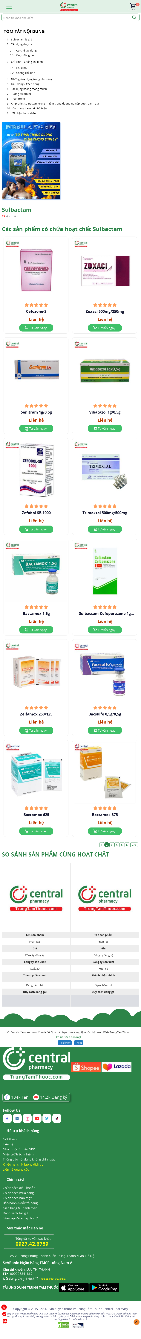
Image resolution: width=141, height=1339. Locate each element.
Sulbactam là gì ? (21, 39)
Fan (16, 1097)
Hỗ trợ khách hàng (23, 1131)
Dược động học (25, 55)
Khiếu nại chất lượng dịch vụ (23, 1164)
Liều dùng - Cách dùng (25, 84)
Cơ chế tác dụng (26, 50)
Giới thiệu (10, 1139)
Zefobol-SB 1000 (36, 512)
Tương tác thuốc (21, 94)
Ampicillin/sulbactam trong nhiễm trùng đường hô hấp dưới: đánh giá (55, 103)
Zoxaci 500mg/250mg (105, 311)
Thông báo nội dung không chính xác (29, 1159)
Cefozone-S (36, 311)
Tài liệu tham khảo (24, 113)
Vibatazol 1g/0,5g (104, 412)
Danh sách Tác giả (15, 1213)
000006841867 (18, 1274)
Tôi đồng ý (64, 1042)
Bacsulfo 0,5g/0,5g (104, 714)
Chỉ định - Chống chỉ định (27, 61)
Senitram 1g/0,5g (36, 412)
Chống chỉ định (25, 73)
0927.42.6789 (32, 1243)
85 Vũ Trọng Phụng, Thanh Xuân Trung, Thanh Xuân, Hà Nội (52, 1256)
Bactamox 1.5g (36, 613)
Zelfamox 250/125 (36, 714)
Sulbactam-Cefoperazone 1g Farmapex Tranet (105, 613)
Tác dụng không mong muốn (29, 89)
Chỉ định (21, 68)
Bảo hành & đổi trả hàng (20, 1203)
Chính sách (16, 1180)
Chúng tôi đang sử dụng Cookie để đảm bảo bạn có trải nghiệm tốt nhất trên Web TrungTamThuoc (68, 1035)
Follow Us (11, 1110)
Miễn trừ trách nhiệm (18, 1154)
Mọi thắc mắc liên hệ (25, 1228)
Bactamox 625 (36, 814)
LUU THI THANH (26, 1269)
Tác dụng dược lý (22, 44)
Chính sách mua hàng (18, 1193)
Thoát (78, 1042)
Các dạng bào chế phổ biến (30, 108)
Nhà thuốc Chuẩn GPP (19, 1149)
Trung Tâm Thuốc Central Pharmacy (102, 1309)
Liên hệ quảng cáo (16, 1169)
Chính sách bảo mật (68, 1037)
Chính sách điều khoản (19, 1188)
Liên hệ (8, 1144)
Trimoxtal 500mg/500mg (104, 512)
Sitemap (9, 1218)
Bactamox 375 (105, 814)
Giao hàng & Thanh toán (20, 1208)
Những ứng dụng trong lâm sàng (31, 79)
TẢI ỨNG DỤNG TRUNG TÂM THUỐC (30, 1287)
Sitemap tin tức (28, 1218)
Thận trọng (18, 98)
